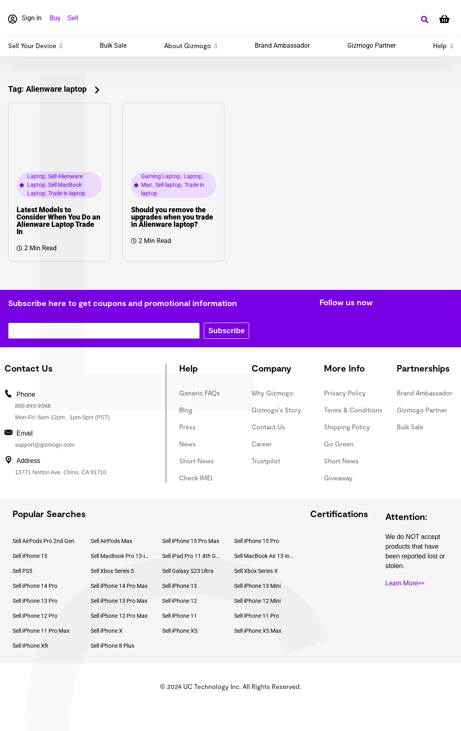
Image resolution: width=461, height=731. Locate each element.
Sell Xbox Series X (256, 571)
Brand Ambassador (282, 45)
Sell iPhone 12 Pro (35, 616)
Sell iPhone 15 (30, 556)
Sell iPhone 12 (179, 601)
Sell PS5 (22, 571)
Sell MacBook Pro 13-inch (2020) (120, 556)
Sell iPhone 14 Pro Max (119, 586)
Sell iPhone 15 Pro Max (190, 541)
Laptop (36, 176)
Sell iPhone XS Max (257, 630)
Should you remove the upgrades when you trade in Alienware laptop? (172, 216)
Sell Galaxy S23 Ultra (188, 571)
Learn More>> (404, 583)
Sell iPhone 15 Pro (256, 541)
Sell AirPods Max (111, 541)
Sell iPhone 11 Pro (256, 616)
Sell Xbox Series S (112, 571)
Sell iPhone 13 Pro (35, 601)
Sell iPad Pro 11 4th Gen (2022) (192, 556)
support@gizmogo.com (44, 445)
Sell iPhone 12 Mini (257, 601)
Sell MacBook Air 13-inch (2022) (264, 556)
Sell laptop (168, 185)
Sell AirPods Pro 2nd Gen (43, 541)
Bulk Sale (113, 45)
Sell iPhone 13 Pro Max (119, 601)
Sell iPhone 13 (179, 586)
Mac (146, 185)
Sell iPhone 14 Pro (35, 586)
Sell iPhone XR (30, 645)
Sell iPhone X (107, 630)
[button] (424, 19)
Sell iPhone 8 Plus (112, 645)
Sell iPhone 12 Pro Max (119, 616)
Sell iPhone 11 (179, 616)
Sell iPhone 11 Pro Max (41, 630)
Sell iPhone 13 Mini (257, 586)
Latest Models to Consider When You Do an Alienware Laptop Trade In (58, 220)
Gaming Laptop (160, 176)
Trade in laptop (66, 193)
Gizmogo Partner (371, 45)
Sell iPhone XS (179, 630)
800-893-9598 (33, 406)
